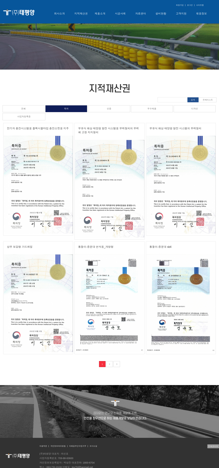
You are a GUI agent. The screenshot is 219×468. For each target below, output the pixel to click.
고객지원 (181, 13)
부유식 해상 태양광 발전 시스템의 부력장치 (175, 128)
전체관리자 (213, 446)
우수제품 (151, 108)
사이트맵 (200, 5)
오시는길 (93, 446)
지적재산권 (81, 13)
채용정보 (201, 13)
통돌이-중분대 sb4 (160, 246)
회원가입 (179, 5)
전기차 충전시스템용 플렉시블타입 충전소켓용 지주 (38, 128)
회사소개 (59, 13)
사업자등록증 (24, 116)
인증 (109, 108)
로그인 (190, 5)
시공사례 (120, 13)
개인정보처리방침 (58, 446)
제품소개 (100, 13)
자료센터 (140, 13)
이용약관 (43, 446)
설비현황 (160, 13)
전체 (23, 108)
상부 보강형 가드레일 (19, 246)
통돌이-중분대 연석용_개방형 (95, 246)
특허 (66, 108)
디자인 (194, 108)
